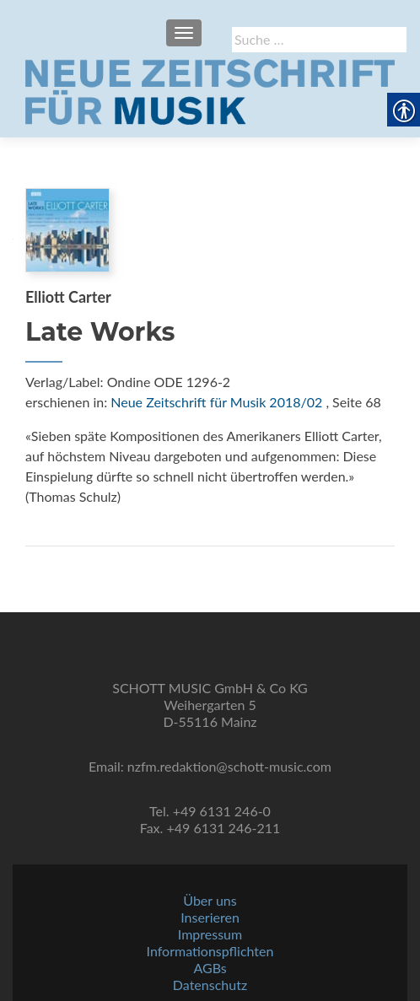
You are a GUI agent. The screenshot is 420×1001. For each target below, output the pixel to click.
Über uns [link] (209, 900)
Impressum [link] (210, 934)
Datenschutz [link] (210, 985)
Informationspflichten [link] (210, 951)
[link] (210, 90)
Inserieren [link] (210, 917)
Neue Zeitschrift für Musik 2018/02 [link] (216, 402)
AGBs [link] (209, 968)
